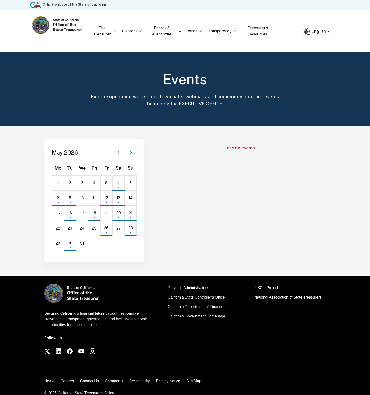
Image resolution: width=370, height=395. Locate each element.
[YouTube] (81, 343)
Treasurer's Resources (268, 26)
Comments (114, 373)
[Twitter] (47, 343)
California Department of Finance (195, 299)
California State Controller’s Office (196, 289)
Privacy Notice (168, 373)
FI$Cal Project (266, 280)
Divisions (131, 27)
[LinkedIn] (58, 343)
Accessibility (139, 373)
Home (49, 373)
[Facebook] (70, 343)
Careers (67, 373)
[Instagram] (92, 343)
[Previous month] (118, 144)
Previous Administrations (188, 280)
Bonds (196, 27)
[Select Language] (323, 27)
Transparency (223, 27)
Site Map (193, 373)
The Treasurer (102, 27)
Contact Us (89, 373)
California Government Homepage (196, 308)
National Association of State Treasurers (288, 289)
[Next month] (131, 144)
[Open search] (298, 27)
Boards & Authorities (165, 27)
